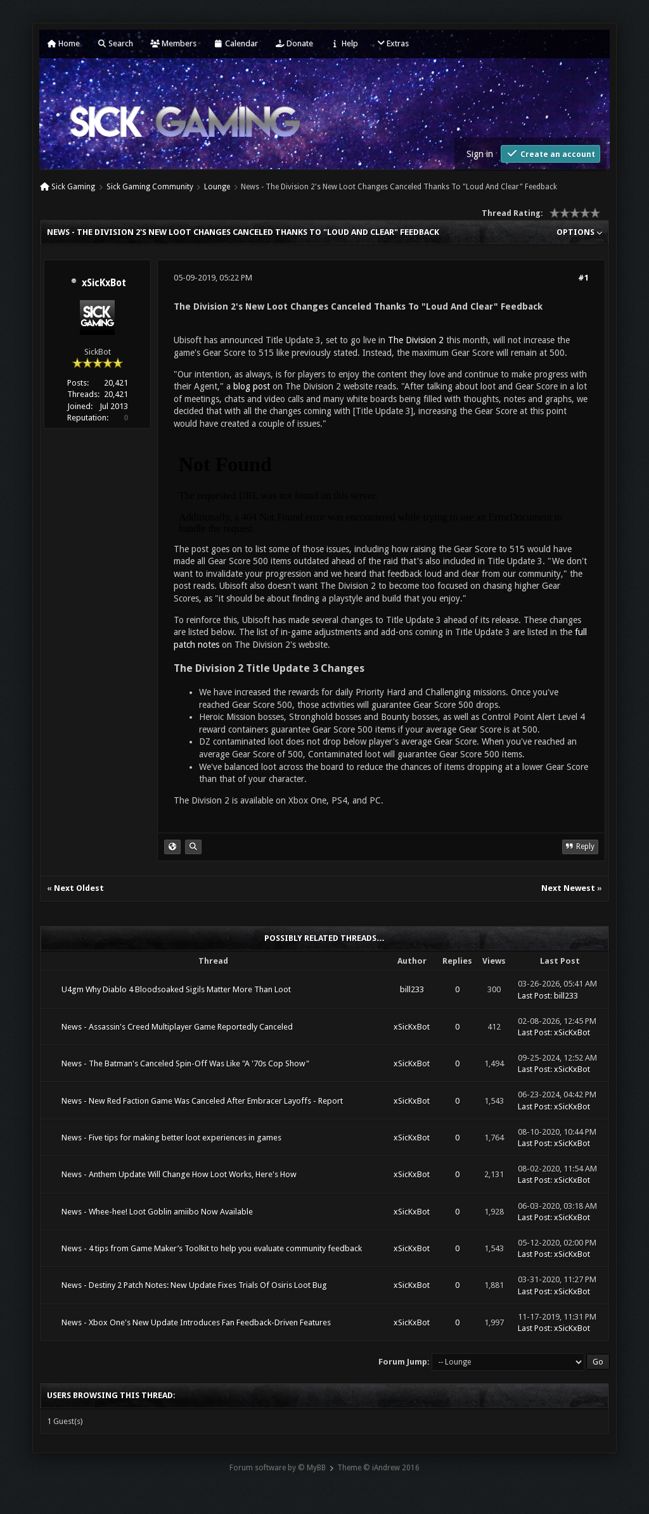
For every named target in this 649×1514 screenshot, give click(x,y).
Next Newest (568, 888)
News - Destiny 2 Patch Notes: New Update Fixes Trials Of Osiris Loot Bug (194, 1285)
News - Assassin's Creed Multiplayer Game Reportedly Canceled (177, 1026)
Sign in (479, 154)
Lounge (217, 186)
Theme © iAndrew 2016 (378, 1467)
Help (344, 43)
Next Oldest (79, 888)
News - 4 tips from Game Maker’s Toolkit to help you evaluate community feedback (211, 1248)
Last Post (534, 995)
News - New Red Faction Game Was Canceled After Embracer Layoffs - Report (202, 1101)
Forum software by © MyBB (277, 1467)
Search (115, 43)
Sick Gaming (73, 186)
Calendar (236, 43)
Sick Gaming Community (149, 186)
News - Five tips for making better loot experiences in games (171, 1137)
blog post (251, 386)
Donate (294, 43)
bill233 (412, 989)
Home (63, 43)
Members (173, 43)
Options (579, 232)
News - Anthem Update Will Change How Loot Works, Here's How (179, 1174)
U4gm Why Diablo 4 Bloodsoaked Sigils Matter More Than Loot (176, 989)
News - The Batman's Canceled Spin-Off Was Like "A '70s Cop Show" (185, 1063)
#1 (583, 277)
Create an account (550, 153)
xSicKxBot (104, 283)
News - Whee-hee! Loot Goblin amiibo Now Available (157, 1211)
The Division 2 (416, 340)
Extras (392, 43)
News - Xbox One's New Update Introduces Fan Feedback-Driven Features (196, 1322)
